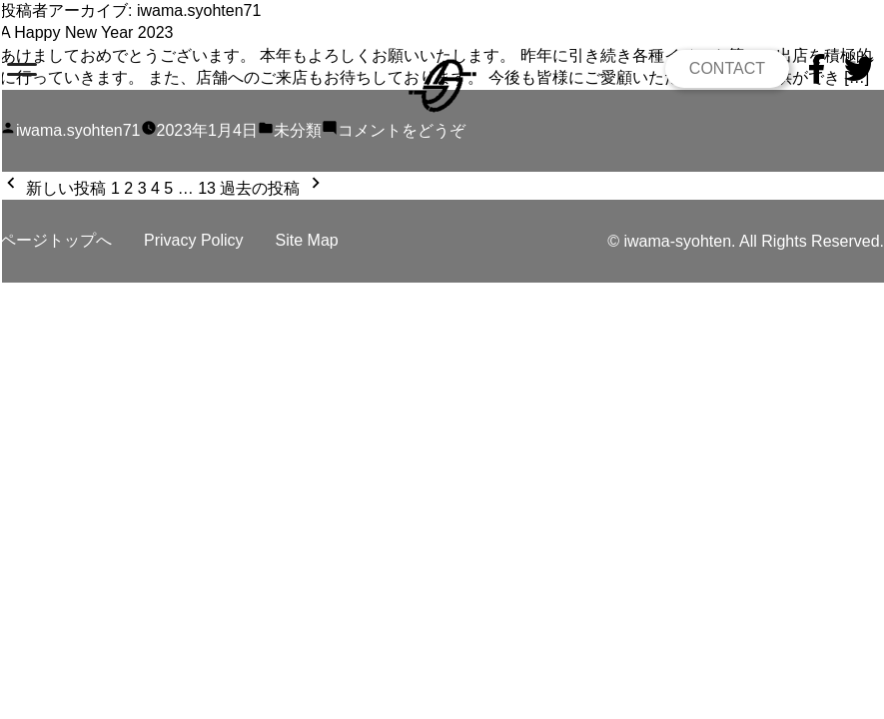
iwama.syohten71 (78, 130)
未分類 (298, 130)
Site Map (307, 240)
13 (207, 188)
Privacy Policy (194, 240)
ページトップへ (56, 240)
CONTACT (727, 68)
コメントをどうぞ (401, 130)
